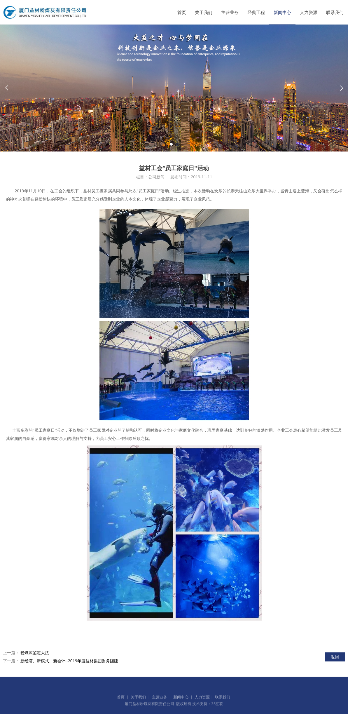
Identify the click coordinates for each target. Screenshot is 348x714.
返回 (335, 656)
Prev (6, 88)
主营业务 (230, 12)
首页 (181, 12)
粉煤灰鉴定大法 (34, 652)
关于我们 (203, 12)
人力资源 (308, 12)
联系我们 (335, 12)
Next (341, 88)
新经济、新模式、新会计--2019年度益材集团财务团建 (69, 661)
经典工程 (256, 12)
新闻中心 (282, 12)
